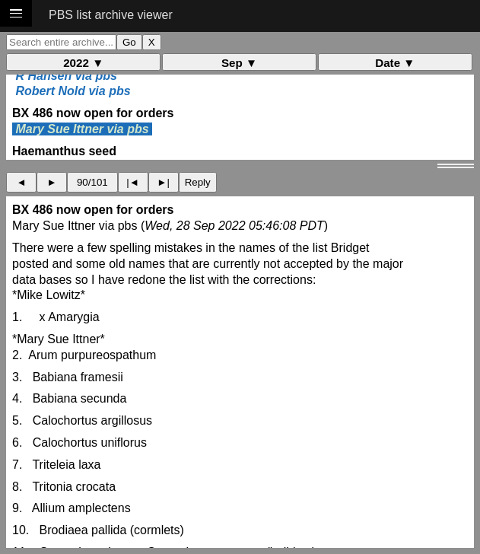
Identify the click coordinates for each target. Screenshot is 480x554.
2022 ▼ (83, 62)
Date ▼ (395, 62)
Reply (198, 182)
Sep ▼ (239, 62)
